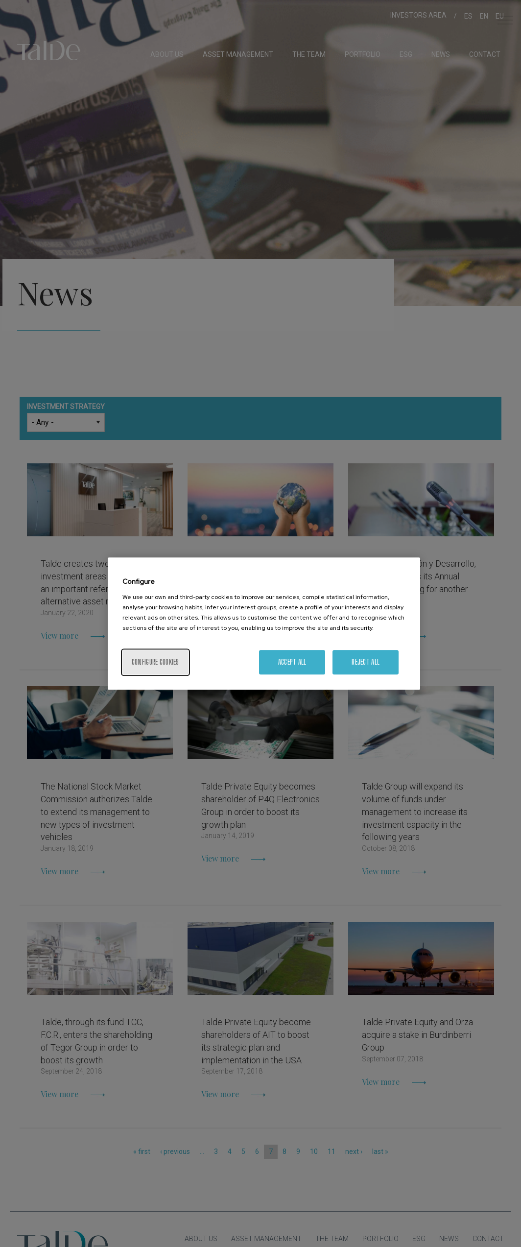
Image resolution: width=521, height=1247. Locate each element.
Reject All (365, 662)
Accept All (292, 662)
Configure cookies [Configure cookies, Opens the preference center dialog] (155, 662)
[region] (264, 623)
